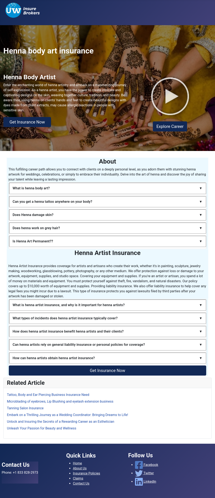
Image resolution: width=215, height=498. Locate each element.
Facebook (146, 465)
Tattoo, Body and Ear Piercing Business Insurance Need (48, 395)
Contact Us (81, 483)
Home (77, 463)
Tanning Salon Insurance (25, 408)
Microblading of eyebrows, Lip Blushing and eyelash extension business (60, 401)
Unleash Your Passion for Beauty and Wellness (41, 428)
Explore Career (170, 126)
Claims (78, 478)
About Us (80, 468)
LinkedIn (145, 482)
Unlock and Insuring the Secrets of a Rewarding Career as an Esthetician (60, 422)
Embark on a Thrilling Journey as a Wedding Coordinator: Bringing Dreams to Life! (67, 415)
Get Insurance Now (27, 122)
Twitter (144, 473)
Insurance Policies (86, 473)
